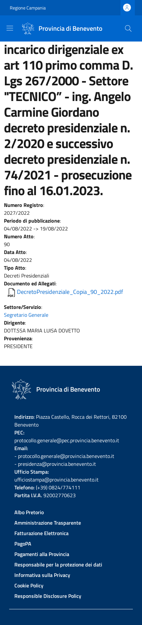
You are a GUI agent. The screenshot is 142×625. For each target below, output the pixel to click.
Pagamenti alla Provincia (41, 554)
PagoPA (22, 544)
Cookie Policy (28, 585)
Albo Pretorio (29, 512)
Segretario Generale (26, 315)
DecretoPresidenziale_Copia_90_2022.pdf (70, 291)
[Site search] (128, 28)
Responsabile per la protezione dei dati (58, 564)
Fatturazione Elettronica (41, 533)
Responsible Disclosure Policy (47, 596)
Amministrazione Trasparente (47, 523)
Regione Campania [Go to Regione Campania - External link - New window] (28, 7)
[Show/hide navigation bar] (10, 28)
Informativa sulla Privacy (42, 575)
